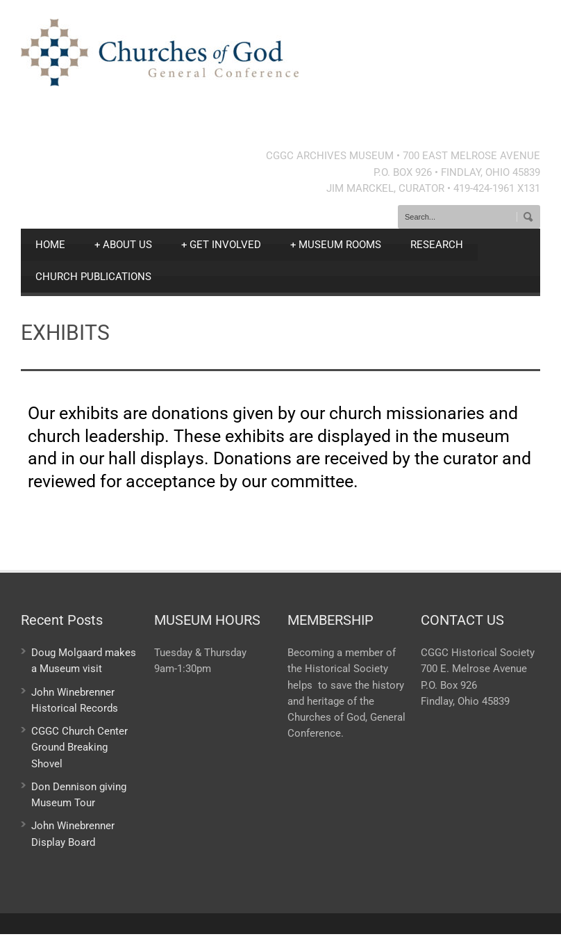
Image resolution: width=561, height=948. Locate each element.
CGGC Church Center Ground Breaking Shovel (79, 747)
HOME (50, 244)
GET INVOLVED (221, 244)
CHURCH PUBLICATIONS (93, 276)
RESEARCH (436, 244)
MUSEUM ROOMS (335, 244)
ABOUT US (123, 244)
